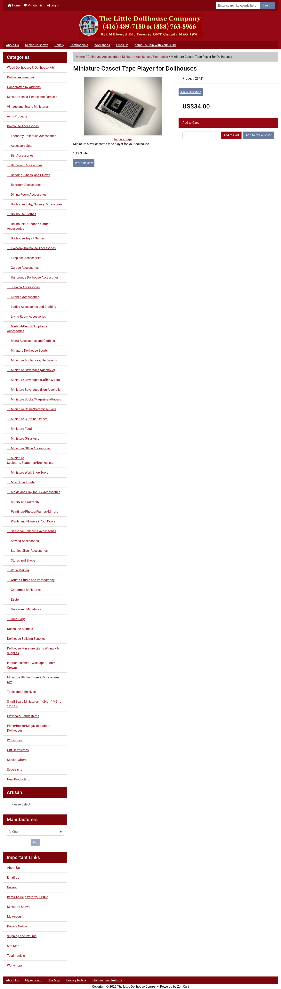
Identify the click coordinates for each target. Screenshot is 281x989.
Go (35, 842)
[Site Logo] (140, 26)
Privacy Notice (17, 926)
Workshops (102, 45)
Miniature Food (19, 429)
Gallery (59, 45)
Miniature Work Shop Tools (27, 472)
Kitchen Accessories (23, 297)
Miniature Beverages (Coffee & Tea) (33, 380)
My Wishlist (34, 5)
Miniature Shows (36, 45)
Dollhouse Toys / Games (26, 238)
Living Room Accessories (26, 316)
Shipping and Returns (21, 936)
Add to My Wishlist (259, 135)
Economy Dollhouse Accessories (31, 136)
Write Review (84, 163)
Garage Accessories (23, 268)
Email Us (122, 45)
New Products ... (18, 779)
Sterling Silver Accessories (27, 551)
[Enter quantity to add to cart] (201, 135)
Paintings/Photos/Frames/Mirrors (32, 511)
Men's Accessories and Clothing (31, 341)
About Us (12, 45)
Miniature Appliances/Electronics (145, 57)
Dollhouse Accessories (103, 57)
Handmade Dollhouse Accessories (33, 277)
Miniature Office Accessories (29, 448)
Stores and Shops (21, 560)
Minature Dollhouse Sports (27, 350)
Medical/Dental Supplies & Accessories (27, 328)
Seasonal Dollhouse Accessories (31, 531)
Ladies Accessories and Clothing (31, 307)
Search (267, 5)
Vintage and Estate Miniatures (28, 106)
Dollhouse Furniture (20, 77)
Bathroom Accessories (24, 165)
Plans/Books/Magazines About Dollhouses (28, 728)
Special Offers (17, 760)
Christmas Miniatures (24, 590)
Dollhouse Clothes (21, 214)
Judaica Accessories (23, 287)
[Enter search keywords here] (238, 5)
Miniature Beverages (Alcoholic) (31, 370)
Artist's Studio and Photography (31, 580)
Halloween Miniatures (24, 609)
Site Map (13, 946)
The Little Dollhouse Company (137, 986)
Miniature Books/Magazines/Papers (34, 399)
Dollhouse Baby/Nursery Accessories (34, 204)
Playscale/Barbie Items (23, 716)
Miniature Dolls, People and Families (32, 97)
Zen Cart (183, 986)
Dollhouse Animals (20, 629)
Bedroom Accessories (24, 185)
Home (14, 5)
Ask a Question (190, 92)
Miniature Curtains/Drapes (27, 419)
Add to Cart (231, 135)
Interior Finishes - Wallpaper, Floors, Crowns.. (31, 665)
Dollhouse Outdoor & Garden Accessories (28, 226)
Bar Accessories (20, 155)
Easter (13, 599)
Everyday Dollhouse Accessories (31, 248)
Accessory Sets (19, 146)
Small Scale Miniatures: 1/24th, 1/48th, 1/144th (34, 704)
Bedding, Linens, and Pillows (28, 175)
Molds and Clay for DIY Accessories (33, 492)
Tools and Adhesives (21, 692)
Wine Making (18, 570)
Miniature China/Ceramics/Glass (31, 409)
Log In (53, 5)
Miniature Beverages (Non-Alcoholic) (34, 389)
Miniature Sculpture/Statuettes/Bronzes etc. (30, 460)
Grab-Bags (16, 619)
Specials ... (14, 769)
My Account (15, 916)
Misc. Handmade (21, 482)
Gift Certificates (18, 750)
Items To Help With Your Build (155, 45)
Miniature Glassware (23, 438)
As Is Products (17, 116)
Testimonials (79, 45)
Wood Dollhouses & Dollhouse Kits (31, 67)
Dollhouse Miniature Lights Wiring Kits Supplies (33, 651)
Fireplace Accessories (24, 258)
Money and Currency (23, 502)
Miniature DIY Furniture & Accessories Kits (33, 679)
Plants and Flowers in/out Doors (31, 521)
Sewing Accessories (23, 541)
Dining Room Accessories (26, 194)
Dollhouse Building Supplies (26, 639)
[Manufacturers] (35, 832)
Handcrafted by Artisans (24, 87)
